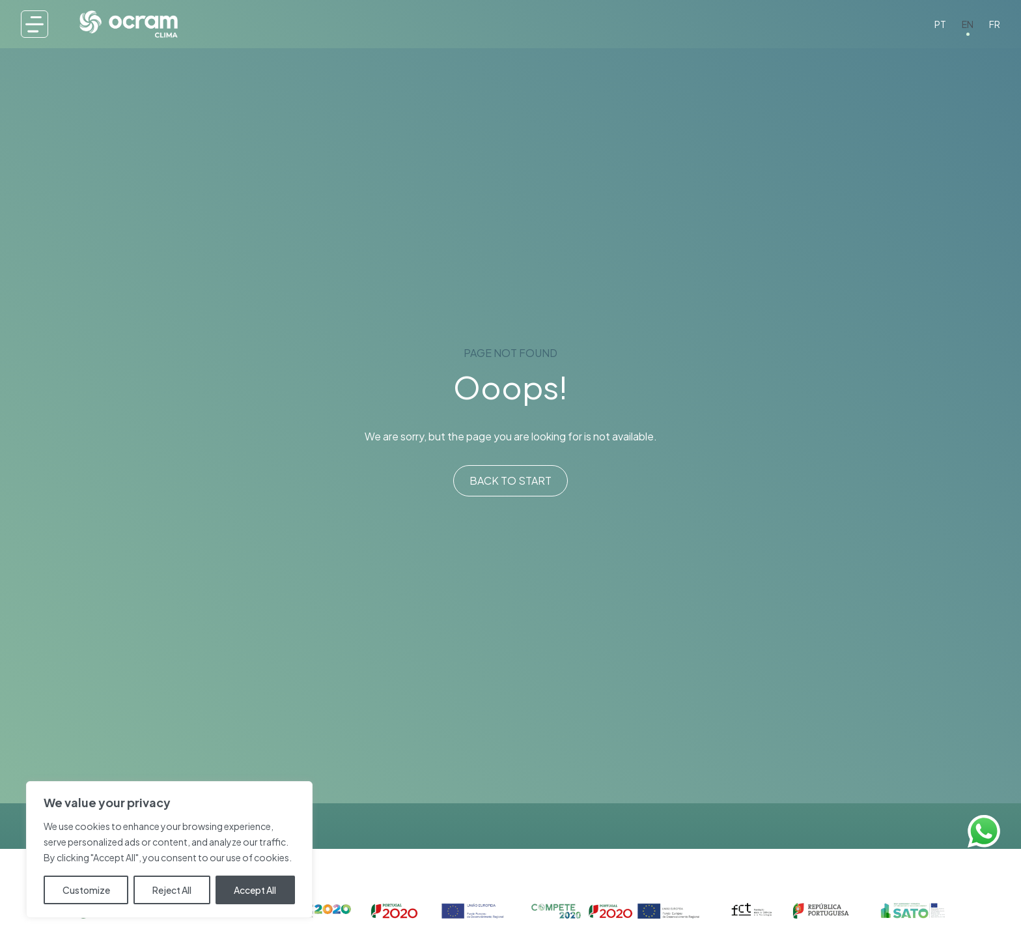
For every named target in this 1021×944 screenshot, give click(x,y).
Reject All (171, 890)
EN (967, 24)
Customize (86, 890)
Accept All (255, 890)
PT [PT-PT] (940, 24)
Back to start (510, 480)
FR (994, 24)
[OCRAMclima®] (128, 23)
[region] (169, 849)
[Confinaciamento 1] (510, 910)
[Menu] (34, 24)
